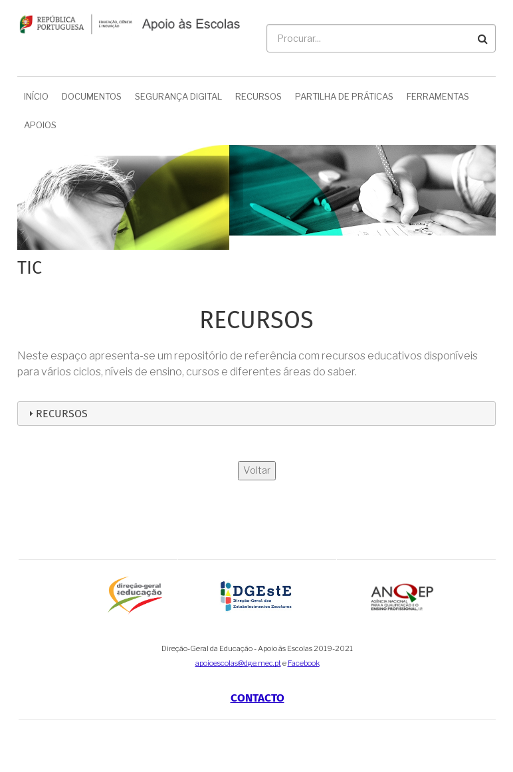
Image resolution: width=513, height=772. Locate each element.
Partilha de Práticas (344, 96)
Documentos (92, 96)
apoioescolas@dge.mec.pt (238, 663)
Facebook (304, 663)
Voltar (256, 470)
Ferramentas (438, 96)
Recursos (258, 96)
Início (36, 96)
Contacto (257, 698)
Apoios (40, 125)
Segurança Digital (178, 96)
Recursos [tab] (56, 413)
